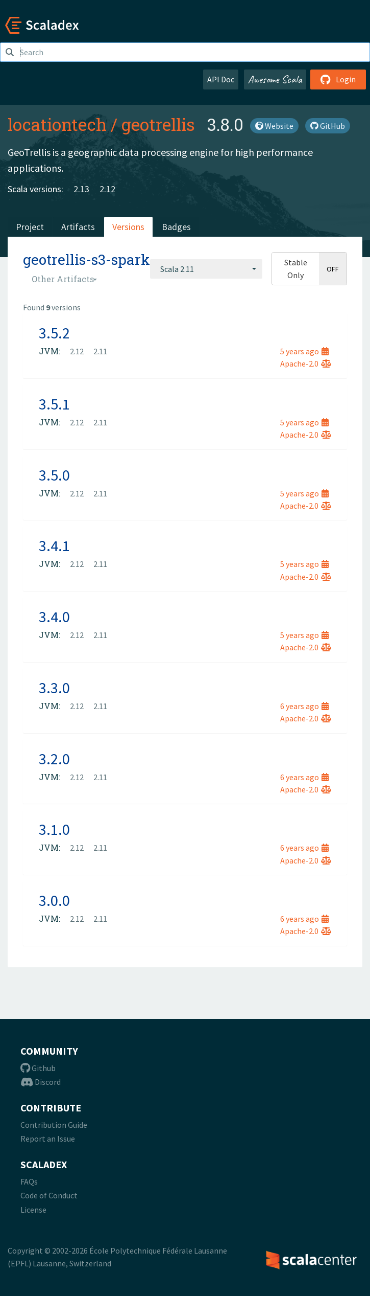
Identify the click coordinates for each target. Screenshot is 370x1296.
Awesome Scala (275, 79)
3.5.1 (54, 404)
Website (274, 126)
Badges (176, 227)
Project (30, 227)
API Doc (220, 79)
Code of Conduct (49, 1195)
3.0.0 (54, 900)
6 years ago (304, 706)
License (33, 1209)
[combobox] (206, 269)
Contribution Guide (53, 1125)
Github (38, 1068)
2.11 (100, 351)
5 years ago (304, 351)
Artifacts (78, 227)
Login (338, 79)
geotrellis (158, 124)
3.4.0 (54, 616)
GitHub (327, 126)
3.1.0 (54, 829)
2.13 (81, 189)
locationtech (57, 124)
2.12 (107, 189)
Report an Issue (47, 1138)
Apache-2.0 (305, 363)
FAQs (29, 1181)
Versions (128, 227)
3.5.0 (54, 475)
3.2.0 (54, 758)
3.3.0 (54, 687)
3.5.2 (54, 333)
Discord (40, 1082)
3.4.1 (54, 545)
